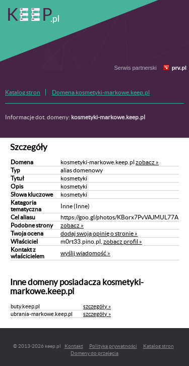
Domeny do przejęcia (94, 353)
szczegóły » (97, 306)
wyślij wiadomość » (85, 253)
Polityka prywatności (113, 346)
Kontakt (74, 346)
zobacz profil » (122, 241)
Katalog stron (22, 92)
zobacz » (147, 162)
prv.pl (179, 68)
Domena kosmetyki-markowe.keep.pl (101, 92)
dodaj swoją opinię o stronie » (99, 233)
